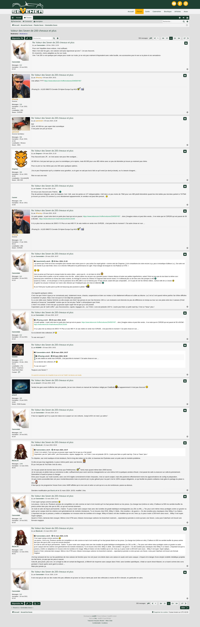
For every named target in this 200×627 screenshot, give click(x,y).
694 (21, 201)
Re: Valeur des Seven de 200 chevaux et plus (53, 42)
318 (21, 104)
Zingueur (15, 169)
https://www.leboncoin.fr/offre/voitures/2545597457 (62, 81)
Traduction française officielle (96, 620)
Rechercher (17, 21)
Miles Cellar (109, 620)
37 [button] (185, 38)
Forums (29, 18)
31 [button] (167, 38)
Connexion (28, 21)
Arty (96, 618)
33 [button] (175, 38)
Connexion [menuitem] (184, 18)
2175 (21, 360)
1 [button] (157, 38)
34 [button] (179, 38)
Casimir (14, 197)
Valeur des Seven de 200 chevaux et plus (33, 30)
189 (21, 398)
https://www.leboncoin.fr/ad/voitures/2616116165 (57, 219)
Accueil (18, 18)
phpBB (94, 616)
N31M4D (14, 357)
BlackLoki (15, 460)
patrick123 (15, 132)
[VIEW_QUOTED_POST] (52, 261)
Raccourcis (13, 18)
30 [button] (163, 38)
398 (21, 172)
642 (21, 65)
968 (21, 137)
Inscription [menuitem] (188, 18)
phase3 (14, 395)
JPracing (15, 99)
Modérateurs (24, 33)
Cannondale (16, 62)
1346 (21, 463)
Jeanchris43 (40, 261)
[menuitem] (180, 18)
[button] (151, 38)
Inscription (39, 21)
